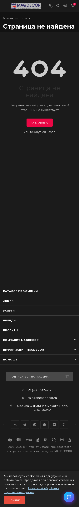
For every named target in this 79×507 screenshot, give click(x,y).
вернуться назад (43, 132)
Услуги (9, 310)
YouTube (35, 424)
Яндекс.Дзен (54, 424)
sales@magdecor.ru (42, 398)
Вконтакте (15, 424)
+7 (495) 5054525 (40, 390)
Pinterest (64, 424)
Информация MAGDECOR (23, 349)
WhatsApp (44, 424)
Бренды (9, 320)
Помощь (10, 359)
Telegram (25, 424)
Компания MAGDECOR (21, 339)
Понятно (14, 500)
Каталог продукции (20, 291)
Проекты (10, 330)
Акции (8, 300)
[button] (69, 497)
